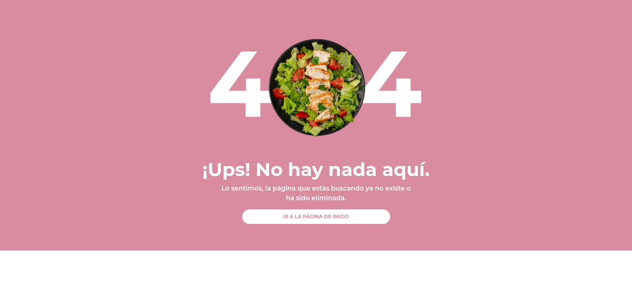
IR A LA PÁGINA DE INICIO (316, 216)
